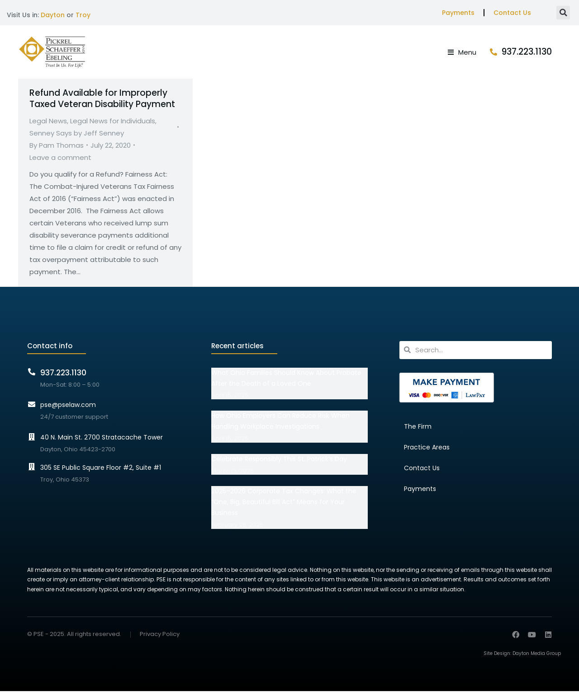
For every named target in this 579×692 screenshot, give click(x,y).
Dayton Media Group (537, 654)
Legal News (48, 121)
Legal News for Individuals (112, 121)
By (56, 145)
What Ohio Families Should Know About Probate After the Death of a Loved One (286, 378)
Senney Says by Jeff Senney (76, 133)
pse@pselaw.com (68, 405)
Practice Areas (427, 447)
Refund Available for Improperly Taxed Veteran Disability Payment (102, 99)
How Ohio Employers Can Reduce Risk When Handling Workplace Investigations (280, 422)
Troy (83, 14)
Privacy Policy (160, 635)
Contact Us (512, 12)
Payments (458, 12)
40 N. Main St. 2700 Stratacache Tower (101, 438)
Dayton (53, 14)
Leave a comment (60, 158)
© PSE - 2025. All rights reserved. (74, 635)
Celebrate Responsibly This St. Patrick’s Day (279, 459)
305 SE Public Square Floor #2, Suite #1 (100, 467)
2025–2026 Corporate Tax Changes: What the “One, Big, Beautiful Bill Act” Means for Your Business (283, 502)
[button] (563, 12)
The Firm (418, 426)
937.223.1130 (527, 52)
